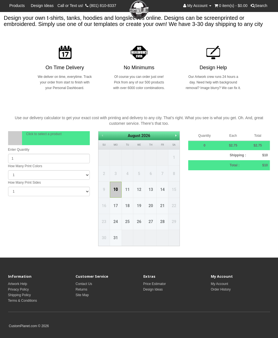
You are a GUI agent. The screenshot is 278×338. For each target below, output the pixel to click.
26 (139, 221)
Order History (221, 289)
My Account (219, 284)
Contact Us (84, 284)
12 (139, 189)
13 (151, 189)
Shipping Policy (19, 295)
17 (115, 205)
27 (151, 221)
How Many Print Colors (25, 166)
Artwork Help (17, 284)
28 (162, 221)
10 (115, 189)
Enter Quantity (19, 150)
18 (127, 205)
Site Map (82, 295)
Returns (81, 289)
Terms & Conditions (22, 301)
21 (162, 205)
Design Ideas (42, 5)
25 (127, 221)
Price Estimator (154, 284)
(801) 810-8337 (100, 5)
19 (139, 205)
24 (115, 221)
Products (18, 5)
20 (151, 205)
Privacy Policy (18, 289)
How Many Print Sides (24, 182)
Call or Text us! (71, 5)
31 (115, 238)
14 (162, 189)
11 (127, 189)
